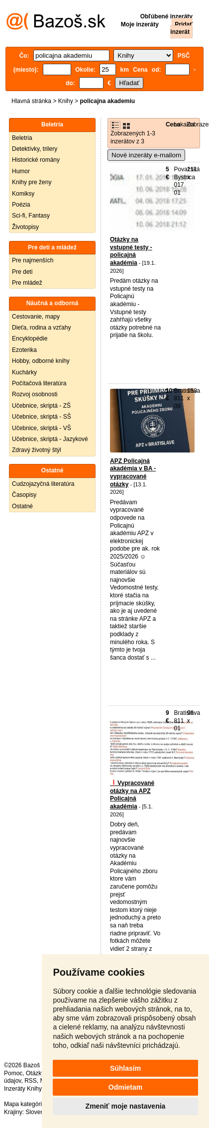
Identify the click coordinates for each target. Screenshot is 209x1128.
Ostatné (22, 506)
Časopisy (24, 494)
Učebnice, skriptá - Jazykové (50, 439)
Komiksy (23, 193)
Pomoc (13, 1073)
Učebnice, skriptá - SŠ (41, 416)
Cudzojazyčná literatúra (43, 483)
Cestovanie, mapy (36, 316)
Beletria (22, 137)
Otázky (35, 1073)
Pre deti (22, 271)
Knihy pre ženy (31, 182)
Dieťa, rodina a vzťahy (41, 327)
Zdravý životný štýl (36, 450)
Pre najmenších (32, 260)
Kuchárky (24, 372)
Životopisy (25, 227)
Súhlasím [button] (125, 1068)
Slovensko (39, 1112)
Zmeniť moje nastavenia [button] (126, 1106)
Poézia (21, 204)
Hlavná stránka (31, 101)
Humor (21, 171)
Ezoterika (24, 349)
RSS (30, 1080)
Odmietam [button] (125, 1087)
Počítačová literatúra (39, 383)
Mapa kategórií (23, 1104)
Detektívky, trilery (34, 148)
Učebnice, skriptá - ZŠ (41, 405)
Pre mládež (27, 282)
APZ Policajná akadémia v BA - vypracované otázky (133, 472)
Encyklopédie (29, 338)
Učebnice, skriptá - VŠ (41, 428)
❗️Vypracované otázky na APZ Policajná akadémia (132, 795)
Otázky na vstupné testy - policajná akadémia (131, 251)
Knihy (65, 101)
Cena (173, 124)
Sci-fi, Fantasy (31, 215)
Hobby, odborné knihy (41, 360)
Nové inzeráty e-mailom (146, 155)
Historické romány (36, 159)
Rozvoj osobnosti (34, 394)
